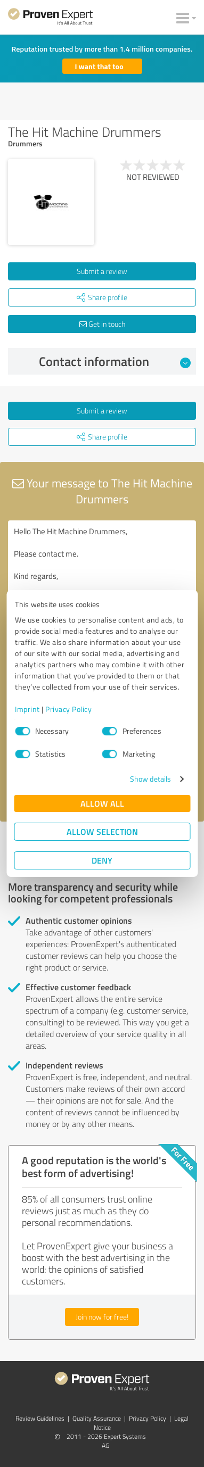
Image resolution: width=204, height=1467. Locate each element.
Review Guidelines (39, 1418)
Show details (150, 779)
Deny (102, 860)
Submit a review (102, 271)
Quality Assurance (96, 1418)
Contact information (115, 361)
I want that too (99, 66)
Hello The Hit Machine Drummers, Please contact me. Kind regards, (102, 580)
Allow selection (102, 831)
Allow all (102, 803)
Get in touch (102, 324)
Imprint (27, 709)
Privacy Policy (68, 709)
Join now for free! (102, 1317)
